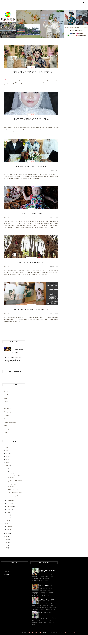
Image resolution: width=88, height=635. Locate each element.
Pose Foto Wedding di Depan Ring (31, 119)
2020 (7, 463)
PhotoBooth (7, 407)
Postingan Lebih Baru (10, 332)
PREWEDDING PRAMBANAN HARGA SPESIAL (47, 569)
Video (5, 424)
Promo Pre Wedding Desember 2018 (31, 308)
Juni (8, 513)
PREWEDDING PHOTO (45, 584)
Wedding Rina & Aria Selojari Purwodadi (31, 72)
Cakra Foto (6, 75)
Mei (8, 516)
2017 (7, 532)
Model (5, 403)
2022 (7, 458)
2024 (7, 452)
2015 (7, 537)
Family (31, 208)
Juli (8, 510)
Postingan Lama (55, 332)
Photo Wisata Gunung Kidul (31, 261)
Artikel (6, 390)
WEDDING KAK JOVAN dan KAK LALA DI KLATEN (46, 598)
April (8, 519)
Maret (9, 522)
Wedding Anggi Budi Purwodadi (31, 166)
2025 (7, 449)
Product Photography (10, 421)
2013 (7, 543)
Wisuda (6, 431)
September (10, 505)
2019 (7, 466)
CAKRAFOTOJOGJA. (35, 631)
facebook (6, 573)
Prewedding (7, 414)
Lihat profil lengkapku (10, 362)
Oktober (9, 502)
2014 (7, 540)
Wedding (31, 67)
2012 (7, 546)
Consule (6, 393)
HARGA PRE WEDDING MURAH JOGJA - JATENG (46, 611)
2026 (7, 446)
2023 (7, 455)
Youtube (6, 567)
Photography (31, 257)
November (10, 499)
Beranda (7, 3)
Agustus (9, 507)
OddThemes (70, 631)
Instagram (7, 570)
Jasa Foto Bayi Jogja (31, 212)
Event (5, 397)
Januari (9, 528)
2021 (7, 461)
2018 (7, 469)
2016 (7, 535)
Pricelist (31, 303)
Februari (9, 525)
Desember (10, 472)
